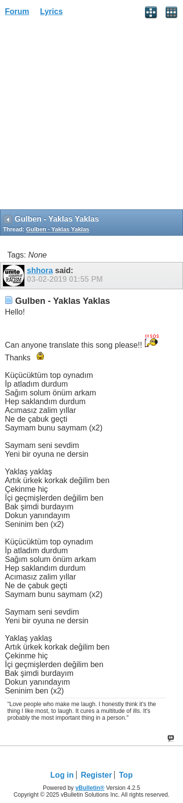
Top (126, 775)
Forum (17, 11)
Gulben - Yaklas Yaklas (57, 229)
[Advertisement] (91, 116)
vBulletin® (89, 787)
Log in (62, 775)
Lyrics (51, 11)
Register (96, 775)
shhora (40, 270)
